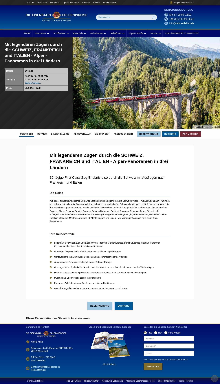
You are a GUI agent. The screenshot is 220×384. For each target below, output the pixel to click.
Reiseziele (79, 33)
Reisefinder (117, 33)
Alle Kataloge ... (110, 364)
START (26, 33)
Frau (150, 333)
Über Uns (30, 3)
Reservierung (148, 134)
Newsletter (54, 3)
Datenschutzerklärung (167, 381)
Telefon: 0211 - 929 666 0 (43, 357)
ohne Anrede (174, 333)
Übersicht (26, 134)
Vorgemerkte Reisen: (181, 3)
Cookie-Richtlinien (185, 381)
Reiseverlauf (82, 134)
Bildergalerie (60, 134)
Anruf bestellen (109, 3)
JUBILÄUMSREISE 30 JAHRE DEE (182, 33)
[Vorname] (169, 338)
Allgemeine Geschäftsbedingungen (140, 381)
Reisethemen (98, 33)
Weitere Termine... (33, 83)
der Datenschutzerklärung (175, 359)
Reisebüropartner (91, 381)
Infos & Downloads (73, 381)
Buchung (170, 134)
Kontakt (96, 3)
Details (42, 134)
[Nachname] (169, 346)
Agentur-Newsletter (70, 3)
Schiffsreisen (60, 33)
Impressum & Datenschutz (112, 381)
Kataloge (86, 3)
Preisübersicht (123, 134)
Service (155, 33)
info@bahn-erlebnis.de (181, 23)
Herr (160, 333)
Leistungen (102, 134)
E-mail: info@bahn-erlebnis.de (45, 367)
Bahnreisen (42, 33)
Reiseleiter (42, 3)
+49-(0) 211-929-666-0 (181, 19)
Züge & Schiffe (137, 33)
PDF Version (190, 134)
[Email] (169, 353)
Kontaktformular (38, 370)
